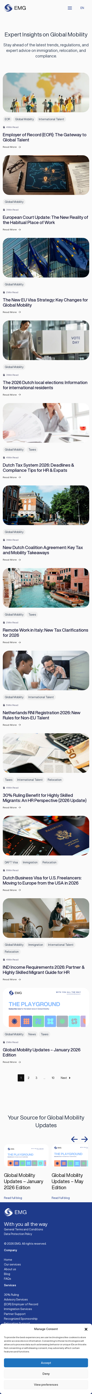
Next (66, 1078)
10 (53, 1077)
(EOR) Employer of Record (21, 1304)
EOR (7, 119)
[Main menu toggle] (70, 8)
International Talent (51, 119)
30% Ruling (11, 1294)
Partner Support (15, 1313)
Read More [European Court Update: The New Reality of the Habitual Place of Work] (12, 229)
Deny (46, 1373)
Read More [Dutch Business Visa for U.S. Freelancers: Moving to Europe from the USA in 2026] (12, 890)
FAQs (7, 1278)
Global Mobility (24, 119)
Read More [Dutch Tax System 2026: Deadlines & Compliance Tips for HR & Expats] (12, 477)
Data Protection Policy (18, 1234)
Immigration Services (18, 1308)
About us (10, 1269)
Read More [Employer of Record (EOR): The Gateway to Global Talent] (12, 147)
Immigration (30, 862)
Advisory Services (16, 1299)
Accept (46, 1362)
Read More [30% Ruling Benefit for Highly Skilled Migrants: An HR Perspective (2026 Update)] (12, 807)
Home (8, 1259)
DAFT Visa (11, 862)
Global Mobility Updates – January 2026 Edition (23, 1181)
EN (82, 7)
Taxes (32, 449)
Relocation (55, 779)
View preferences (46, 1384)
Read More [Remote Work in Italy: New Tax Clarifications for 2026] (12, 642)
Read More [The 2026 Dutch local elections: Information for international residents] (12, 394)
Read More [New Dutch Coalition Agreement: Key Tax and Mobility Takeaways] (12, 559)
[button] (86, 1329)
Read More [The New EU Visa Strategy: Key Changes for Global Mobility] (12, 312)
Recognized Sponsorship (21, 1318)
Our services (12, 1264)
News (32, 1034)
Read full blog (13, 1198)
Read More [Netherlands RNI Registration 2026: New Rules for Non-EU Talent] (12, 724)
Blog (7, 1273)
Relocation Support (17, 1323)
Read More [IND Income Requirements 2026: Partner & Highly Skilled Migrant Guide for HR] (12, 979)
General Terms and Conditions (23, 1229)
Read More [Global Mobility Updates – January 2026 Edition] (12, 1062)
